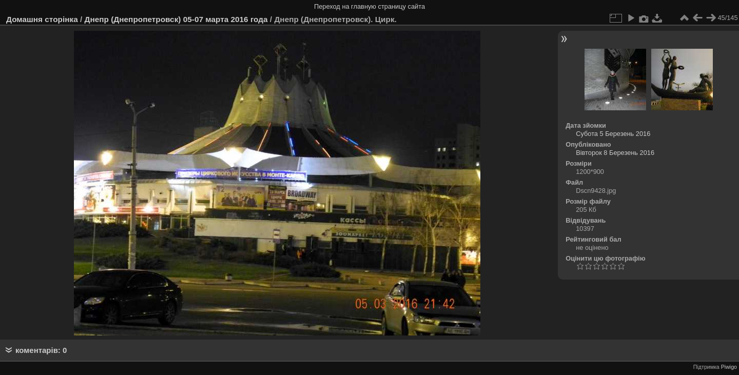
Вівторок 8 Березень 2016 (615, 152)
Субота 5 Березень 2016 (613, 133)
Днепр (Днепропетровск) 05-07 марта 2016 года (176, 19)
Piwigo (729, 367)
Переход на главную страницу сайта (369, 6)
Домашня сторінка (42, 19)
